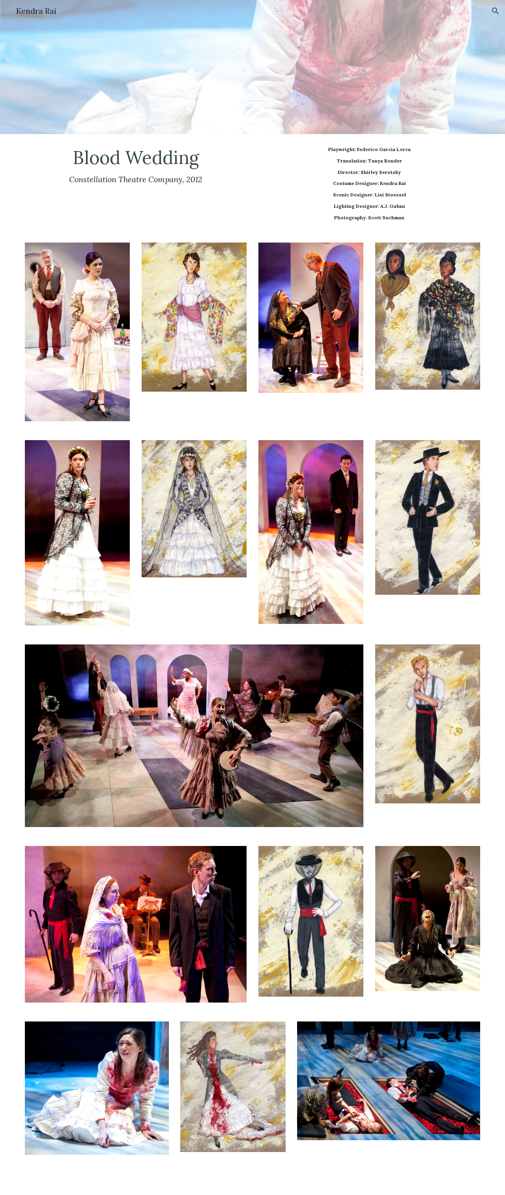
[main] (136, 165)
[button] (495, 11)
